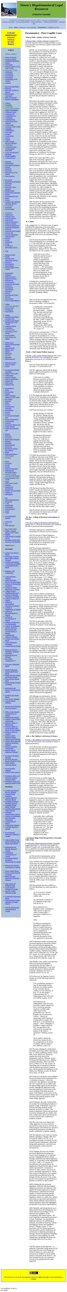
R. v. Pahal (30, 225)
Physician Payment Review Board (11, 760)
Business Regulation (11, 99)
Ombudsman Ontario (12, 717)
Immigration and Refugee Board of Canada (11, 849)
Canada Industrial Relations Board (11, 798)
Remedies (8, 443)
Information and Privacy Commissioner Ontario (12, 690)
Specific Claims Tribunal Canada (10, 892)
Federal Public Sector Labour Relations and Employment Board (12, 841)
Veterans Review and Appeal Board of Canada (12, 909)
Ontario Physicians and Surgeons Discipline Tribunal (12, 743)
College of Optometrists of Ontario (13, 608)
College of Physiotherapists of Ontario (11, 613)
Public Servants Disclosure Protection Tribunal (12, 878)
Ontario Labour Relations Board (10, 736)
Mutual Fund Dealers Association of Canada (12, 866)
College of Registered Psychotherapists (12, 623)
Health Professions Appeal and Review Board (11, 671)
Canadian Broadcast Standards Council (11, 802)
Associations (9, 75)
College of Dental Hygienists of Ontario (12, 588)
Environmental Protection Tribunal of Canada (12, 834)
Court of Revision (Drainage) (11, 643)
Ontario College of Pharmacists (11, 724)
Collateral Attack (10, 112)
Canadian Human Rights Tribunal (11, 806)
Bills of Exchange (11, 97)
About (16, 27)
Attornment (9, 77)
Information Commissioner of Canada (10, 854)
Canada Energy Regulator (10, 795)
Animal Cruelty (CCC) (12, 66)
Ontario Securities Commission (11, 747)
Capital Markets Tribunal (10, 577)
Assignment (9, 74)
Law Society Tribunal (12, 699)
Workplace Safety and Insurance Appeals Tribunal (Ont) (12, 777)
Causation (8, 105)
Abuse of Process (10, 57)
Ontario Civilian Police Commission (12, 720)
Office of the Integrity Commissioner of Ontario (12, 713)
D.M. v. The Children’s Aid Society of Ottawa (42, 740)
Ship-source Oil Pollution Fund (10, 884)
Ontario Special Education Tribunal (11, 751)
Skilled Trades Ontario (12, 772)
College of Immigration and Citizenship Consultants (12, 818)
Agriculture (9, 65)
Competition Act (10, 116)
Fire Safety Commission (9, 660)
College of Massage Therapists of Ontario (12, 596)
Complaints (9, 118)
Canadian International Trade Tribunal (12, 809)
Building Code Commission (10, 572)
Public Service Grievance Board (10, 764)
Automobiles (9, 79)
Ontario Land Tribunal (12, 739)
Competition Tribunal (12, 825)
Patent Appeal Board (12, 871)
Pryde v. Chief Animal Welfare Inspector (40, 356)
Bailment (8, 88)
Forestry (8, 238)
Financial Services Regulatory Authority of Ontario (12, 651)
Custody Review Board (12, 646)
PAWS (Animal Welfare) (10, 396)
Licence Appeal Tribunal (10, 702)
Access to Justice (10, 59)
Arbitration (8, 72)
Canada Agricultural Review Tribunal (11, 791)
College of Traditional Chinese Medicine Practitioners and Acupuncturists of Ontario (12, 629)
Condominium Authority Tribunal (11, 636)
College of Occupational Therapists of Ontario (12, 604)
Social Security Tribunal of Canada (11, 888)
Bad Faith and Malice (12, 86)
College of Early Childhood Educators (12, 592)
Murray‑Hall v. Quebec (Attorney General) (41, 41)
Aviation (8, 83)
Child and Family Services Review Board (12, 581)
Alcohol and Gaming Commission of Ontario (12, 563)
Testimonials (42, 27)
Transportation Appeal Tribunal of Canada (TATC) (12, 902)
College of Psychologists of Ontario (10, 618)
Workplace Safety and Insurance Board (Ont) (12, 782)
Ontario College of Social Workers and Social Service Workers (12, 728)
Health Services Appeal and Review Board (12, 676)
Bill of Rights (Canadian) (9, 95)
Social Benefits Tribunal (10, 769)
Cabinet (7, 103)
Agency (7, 63)
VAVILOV (8, 522)
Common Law (9, 114)
